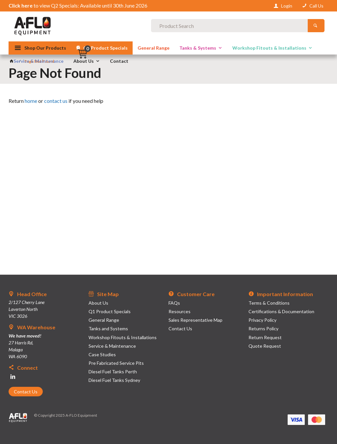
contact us (55, 101)
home (31, 101)
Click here (21, 5)
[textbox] (168, 26)
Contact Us (26, 391)
